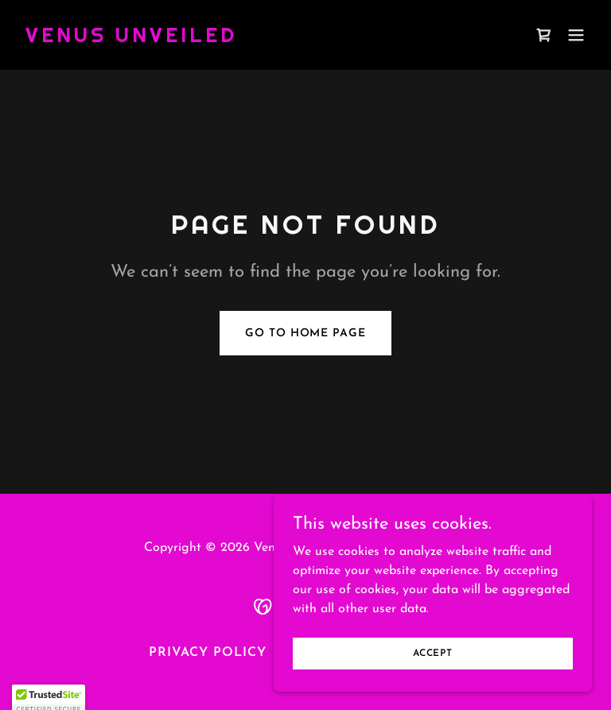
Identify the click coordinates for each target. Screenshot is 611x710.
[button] (576, 35)
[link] (131, 39)
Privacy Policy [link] (208, 652)
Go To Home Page (305, 333)
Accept (433, 664)
